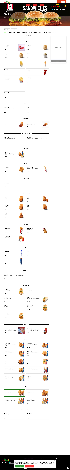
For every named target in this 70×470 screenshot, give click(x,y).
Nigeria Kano (25, 455)
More (53, 8)
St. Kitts (24, 458)
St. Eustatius (25, 456)
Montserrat (25, 452)
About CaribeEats (56, 437)
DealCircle (25, 442)
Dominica (25, 444)
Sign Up (63, 1)
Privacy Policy (56, 434)
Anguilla (24, 436)
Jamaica (24, 450)
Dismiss (29, 466)
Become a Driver (41, 434)
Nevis (24, 453)
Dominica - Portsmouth (27, 445)
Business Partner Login (42, 437)
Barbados (25, 441)
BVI (24, 439)
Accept (20, 466)
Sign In (59, 1)
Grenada (24, 447)
